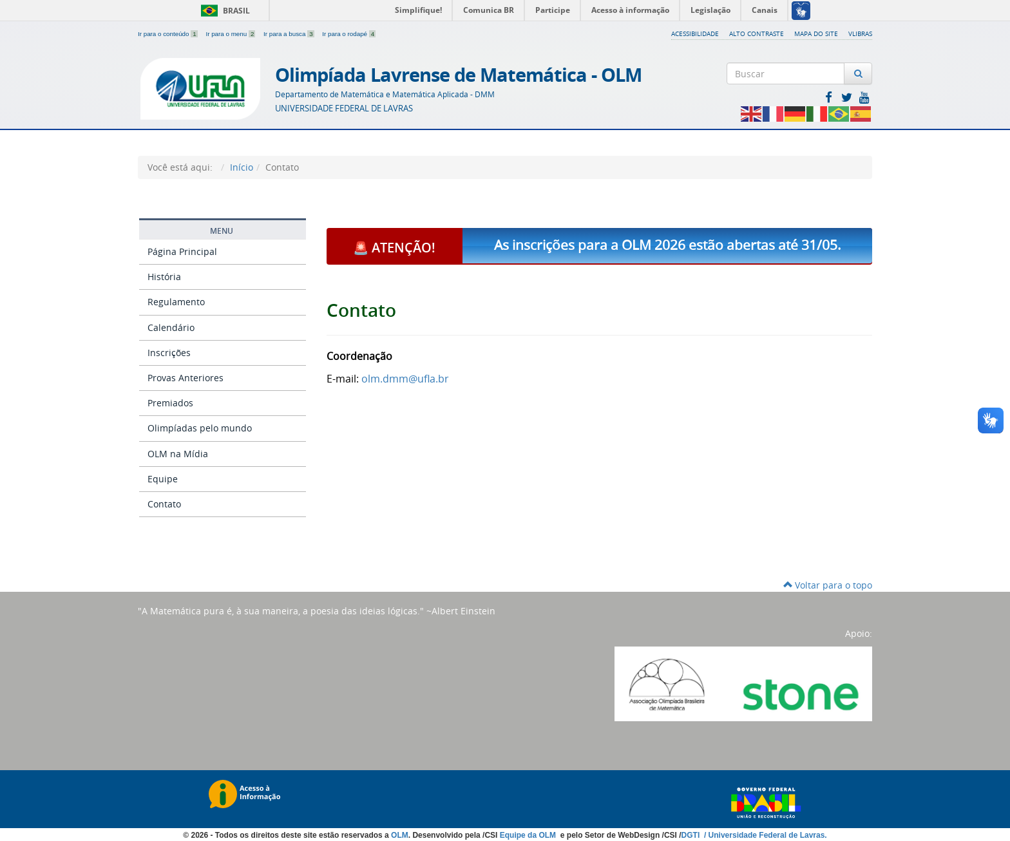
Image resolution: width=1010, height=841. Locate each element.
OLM (399, 835)
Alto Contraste (756, 33)
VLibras (860, 33)
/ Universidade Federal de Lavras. (764, 835)
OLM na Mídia (178, 454)
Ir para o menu (231, 33)
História (164, 276)
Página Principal (182, 251)
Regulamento (176, 302)
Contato (164, 504)
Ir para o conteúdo (168, 33)
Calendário (171, 327)
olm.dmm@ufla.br (405, 379)
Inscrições (169, 352)
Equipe (163, 479)
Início (241, 167)
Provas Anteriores (186, 378)
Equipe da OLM (529, 835)
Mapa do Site (816, 33)
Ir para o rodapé (349, 33)
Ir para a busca (289, 33)
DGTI (691, 835)
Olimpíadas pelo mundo (200, 428)
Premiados (170, 403)
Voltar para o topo (827, 585)
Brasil (223, 10)
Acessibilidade (695, 33)
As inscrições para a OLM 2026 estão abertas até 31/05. (667, 245)
